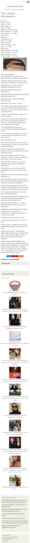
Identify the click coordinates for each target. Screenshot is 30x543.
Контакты (4, 537)
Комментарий (5, 263)
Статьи (13, 9)
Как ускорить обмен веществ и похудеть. (14, 518)
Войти (24, 1)
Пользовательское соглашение (12, 537)
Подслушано (21, 9)
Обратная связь (5, 541)
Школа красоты (15, 6)
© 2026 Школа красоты (6, 535)
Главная (7, 9)
